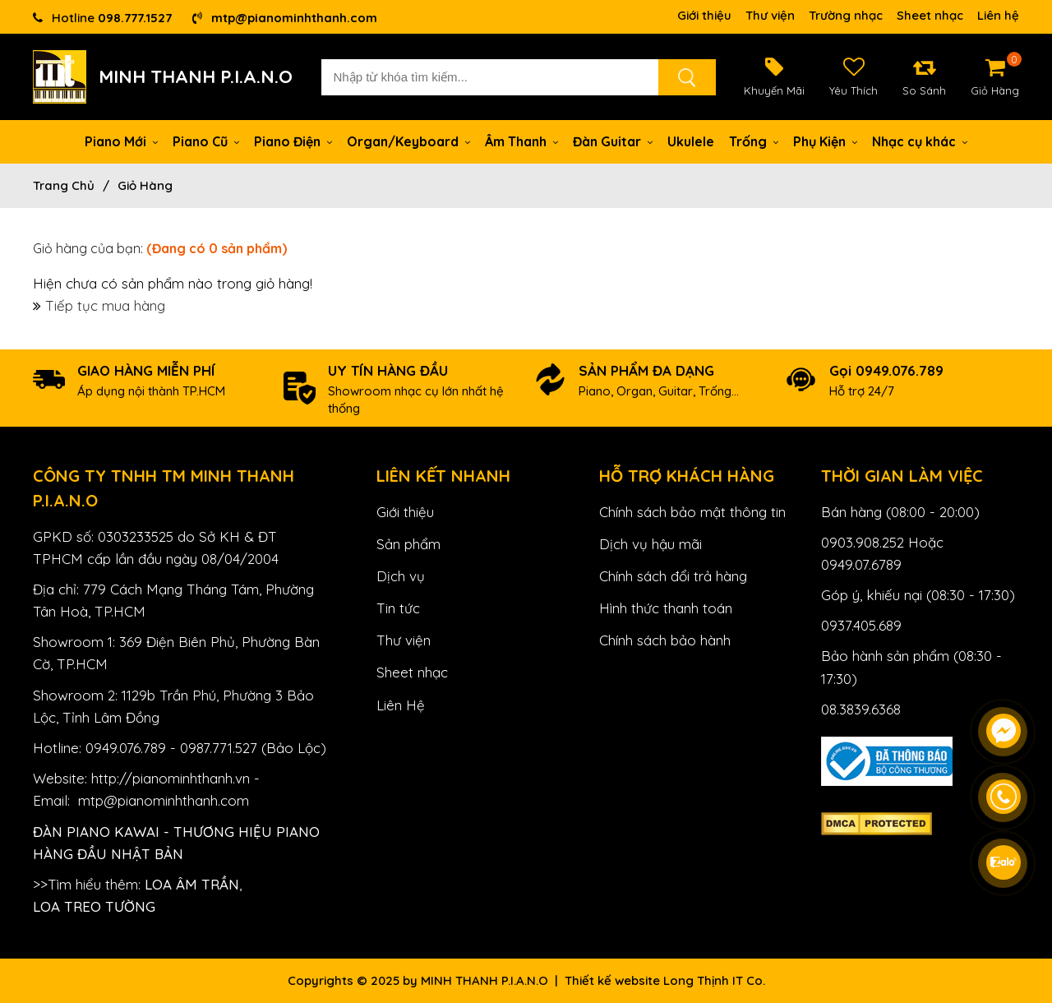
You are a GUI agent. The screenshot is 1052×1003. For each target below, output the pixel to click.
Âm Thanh (521, 141)
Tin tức (398, 608)
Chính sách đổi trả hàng (673, 576)
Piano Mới (121, 141)
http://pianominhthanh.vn (170, 778)
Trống (753, 141)
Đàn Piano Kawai (96, 831)
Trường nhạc (846, 15)
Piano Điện (293, 141)
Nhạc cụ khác (919, 141)
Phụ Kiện (825, 141)
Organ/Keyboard (408, 141)
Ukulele (690, 141)
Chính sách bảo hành (665, 640)
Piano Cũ (206, 141)
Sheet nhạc (930, 15)
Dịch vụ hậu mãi (650, 543)
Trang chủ (64, 185)
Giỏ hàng (145, 185)
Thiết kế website (612, 980)
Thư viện (770, 15)
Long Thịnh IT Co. (714, 980)
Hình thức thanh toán (665, 608)
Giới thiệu (704, 15)
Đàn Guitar (613, 141)
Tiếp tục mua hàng (105, 305)
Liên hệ (998, 15)
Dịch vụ (400, 576)
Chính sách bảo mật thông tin (692, 511)
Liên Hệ (400, 705)
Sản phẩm (408, 543)
